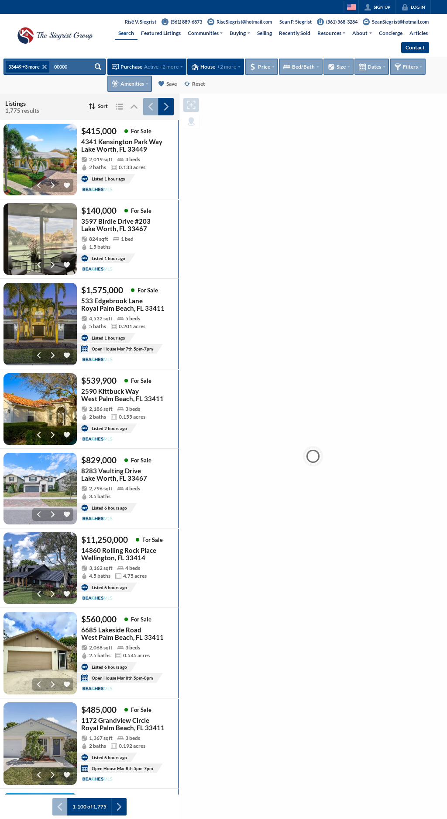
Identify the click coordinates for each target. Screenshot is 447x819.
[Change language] (351, 7)
